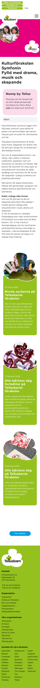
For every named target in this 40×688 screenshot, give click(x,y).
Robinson (6, 671)
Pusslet (5, 668)
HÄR (8, 108)
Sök (26, 8)
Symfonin (18, 665)
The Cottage (20, 671)
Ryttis (4, 674)
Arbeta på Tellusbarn (10, 600)
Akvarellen (6, 651)
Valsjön (30, 662)
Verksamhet (6, 597)
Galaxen (5, 660)
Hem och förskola (9, 603)
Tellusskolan (7, 621)
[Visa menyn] (36, 16)
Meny (20, 119)
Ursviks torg (32, 660)
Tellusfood (12, 8)
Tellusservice (7, 638)
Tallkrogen (19, 668)
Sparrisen (18, 660)
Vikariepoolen (7, 630)
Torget (30, 651)
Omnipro (5, 624)
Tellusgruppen (7, 609)
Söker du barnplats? (12, 2)
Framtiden (6, 657)
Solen (17, 657)
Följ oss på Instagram (11, 588)
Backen (5, 654)
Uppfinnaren (32, 657)
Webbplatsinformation (11, 612)
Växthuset (31, 671)
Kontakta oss (12, 5)
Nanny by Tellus (8, 633)
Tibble (17, 680)
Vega (29, 665)
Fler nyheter (20, 533)
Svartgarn (19, 662)
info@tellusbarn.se (9, 575)
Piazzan (5, 665)
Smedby (5, 680)
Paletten (5, 662)
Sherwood (6, 677)
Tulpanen (31, 654)
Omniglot (5, 627)
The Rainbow (18, 675)
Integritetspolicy (8, 606)
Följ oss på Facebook (11, 585)
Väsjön (30, 668)
